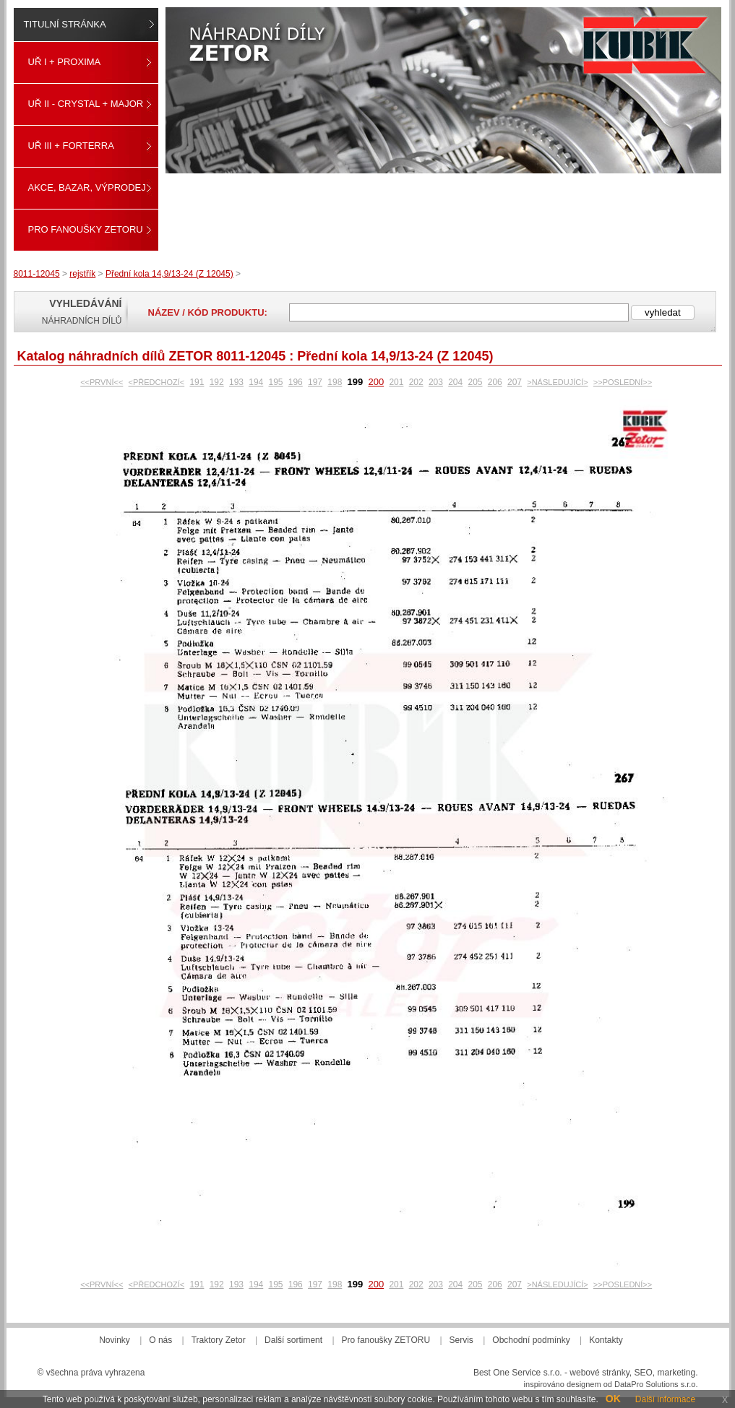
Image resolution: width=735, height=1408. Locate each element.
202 (416, 382)
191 (196, 382)
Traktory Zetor (219, 1340)
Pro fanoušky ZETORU (85, 229)
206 (495, 382)
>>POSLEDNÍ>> (622, 382)
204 (455, 382)
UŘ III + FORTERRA (71, 145)
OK (613, 1398)
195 (275, 382)
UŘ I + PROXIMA (64, 61)
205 (475, 382)
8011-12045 (37, 274)
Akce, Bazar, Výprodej (87, 187)
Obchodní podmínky (530, 1340)
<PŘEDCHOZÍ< (157, 382)
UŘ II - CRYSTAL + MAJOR (86, 103)
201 (396, 382)
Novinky (114, 1340)
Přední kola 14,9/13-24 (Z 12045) (169, 274)
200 (376, 381)
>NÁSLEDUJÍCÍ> (557, 382)
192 (217, 382)
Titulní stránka (65, 24)
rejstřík (82, 274)
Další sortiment (293, 1340)
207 (514, 382)
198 (334, 382)
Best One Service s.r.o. (517, 1373)
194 (256, 382)
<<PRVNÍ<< (101, 382)
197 (315, 382)
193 (236, 382)
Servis (461, 1340)
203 (436, 382)
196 (295, 382)
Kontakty (606, 1340)
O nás (160, 1340)
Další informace (665, 1399)
